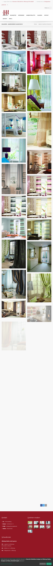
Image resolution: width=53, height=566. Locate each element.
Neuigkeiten (13, 15)
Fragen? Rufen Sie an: (18, 1)
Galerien (39, 15)
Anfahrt (5, 18)
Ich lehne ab (42, 563)
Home (35, 24)
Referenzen (21, 15)
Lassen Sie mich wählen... (7, 563)
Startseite (5, 15)
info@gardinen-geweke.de (11, 526)
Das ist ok (49, 563)
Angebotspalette (30, 15)
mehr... (11, 18)
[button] (41, 505)
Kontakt (46, 15)
